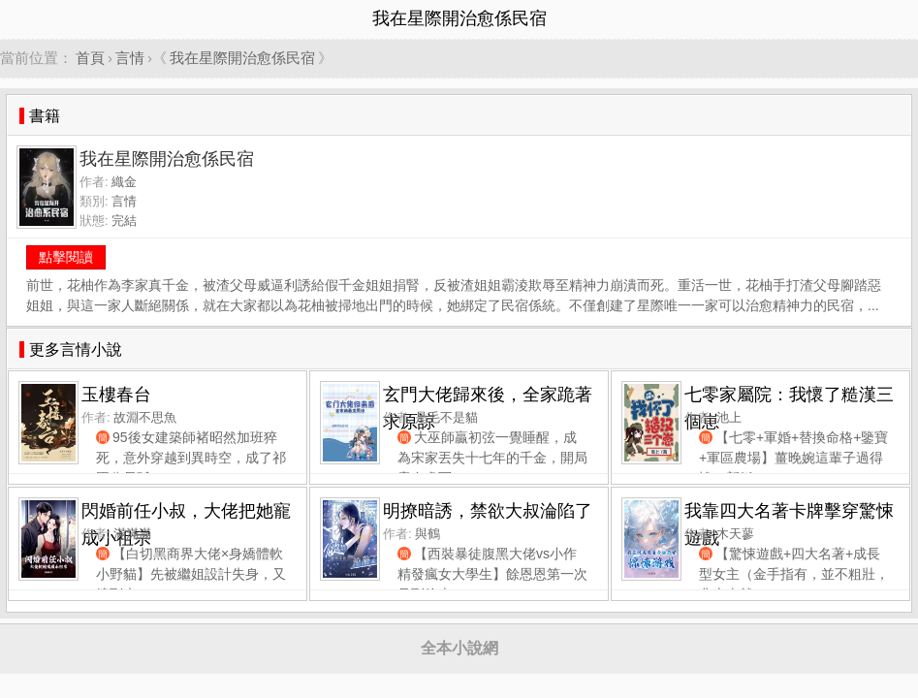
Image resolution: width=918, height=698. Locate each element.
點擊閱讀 (66, 257)
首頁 (90, 57)
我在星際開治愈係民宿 (242, 57)
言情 (129, 57)
